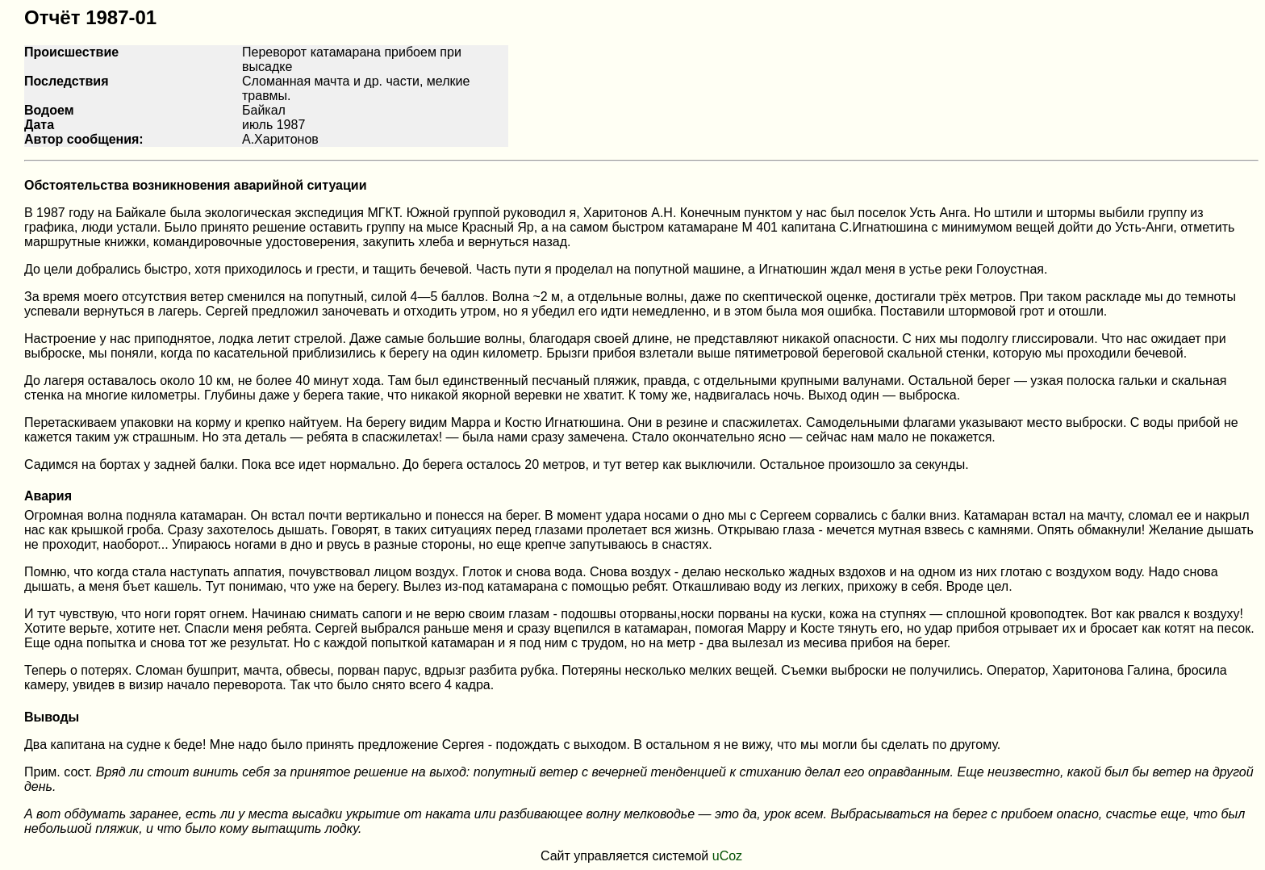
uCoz (727, 856)
